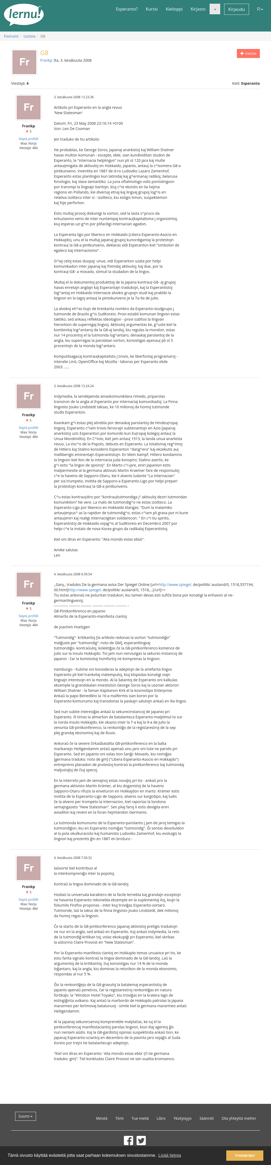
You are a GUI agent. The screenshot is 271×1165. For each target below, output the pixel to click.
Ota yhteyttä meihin (239, 1118)
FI (260, 9)
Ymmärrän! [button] (245, 1155)
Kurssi (152, 9)
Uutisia (29, 36)
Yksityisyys (183, 1118)
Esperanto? (127, 9)
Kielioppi (174, 9)
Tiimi (119, 1118)
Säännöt (207, 1118)
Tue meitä (140, 1118)
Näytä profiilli (28, 139)
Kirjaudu (236, 9)
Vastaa (248, 53)
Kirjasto (198, 9)
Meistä (101, 1118)
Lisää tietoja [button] (169, 1155)
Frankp (46, 60)
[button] (215, 9)
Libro (161, 1118)
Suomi (26, 1116)
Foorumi (11, 36)
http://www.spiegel (175, 584)
